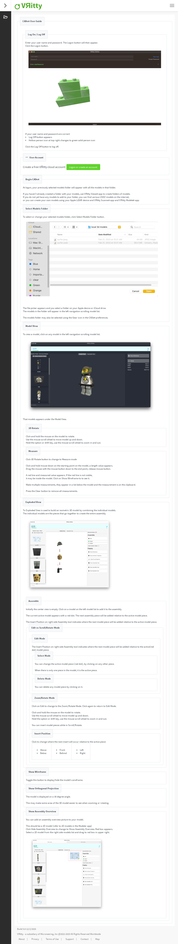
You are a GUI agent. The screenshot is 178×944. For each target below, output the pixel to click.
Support (70, 939)
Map (97, 939)
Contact (84, 939)
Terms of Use (52, 939)
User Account (34, 157)
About (22, 939)
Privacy (35, 939)
